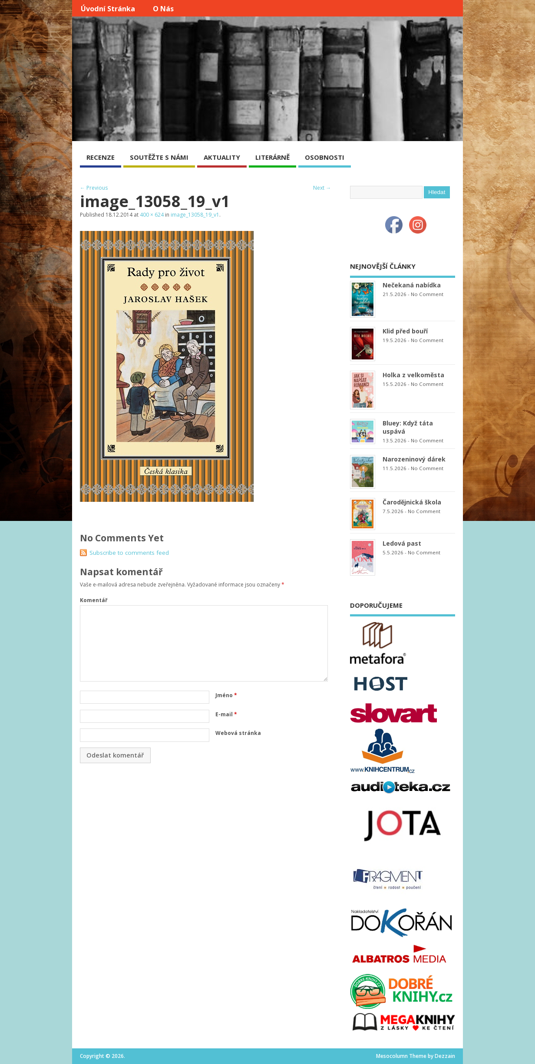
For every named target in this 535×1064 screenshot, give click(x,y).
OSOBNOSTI (324, 157)
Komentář (93, 600)
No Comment (427, 294)
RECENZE (100, 157)
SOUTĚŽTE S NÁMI (159, 157)
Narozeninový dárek (414, 459)
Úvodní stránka (108, 8)
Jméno (226, 695)
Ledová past (402, 543)
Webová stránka (238, 733)
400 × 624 (152, 214)
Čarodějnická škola (412, 502)
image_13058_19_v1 (195, 214)
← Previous (94, 187)
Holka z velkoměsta (413, 375)
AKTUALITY (222, 157)
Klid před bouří (405, 331)
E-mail (226, 714)
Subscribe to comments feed (129, 553)
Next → (322, 187)
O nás (163, 8)
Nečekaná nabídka (412, 285)
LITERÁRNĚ (272, 157)
